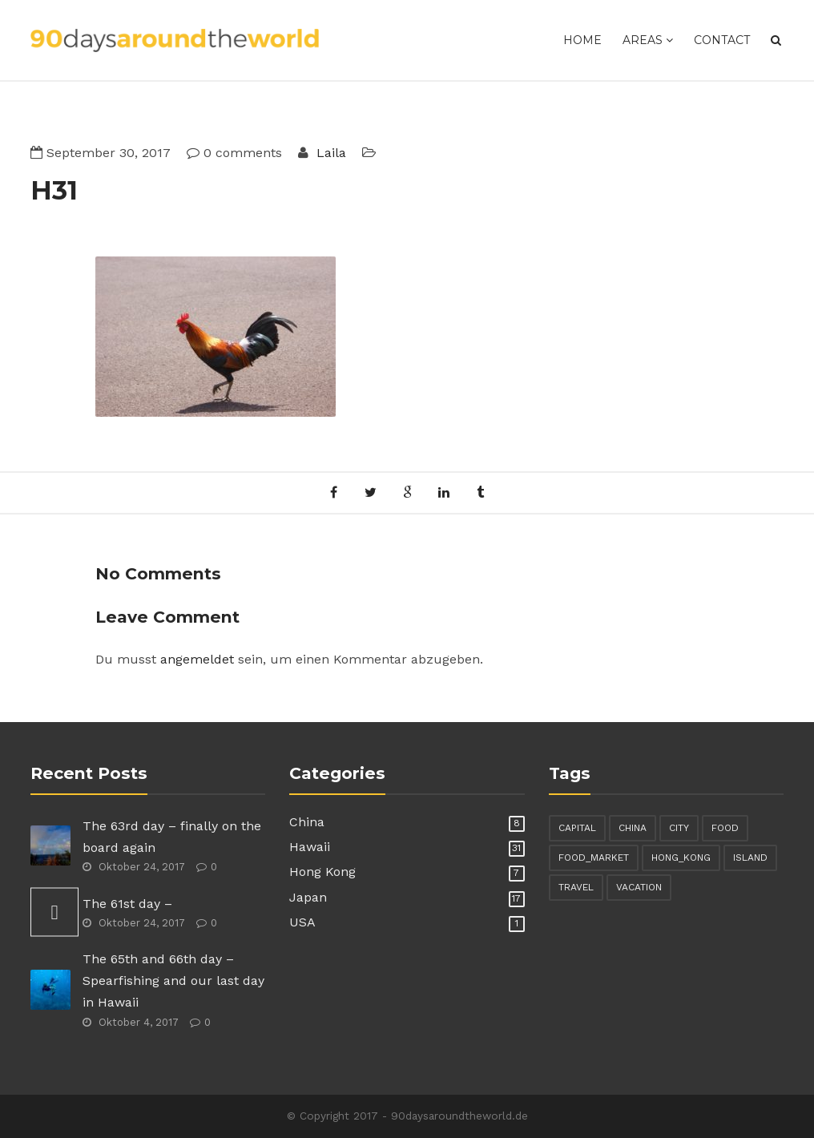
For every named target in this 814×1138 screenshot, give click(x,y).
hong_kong (681, 857)
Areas (648, 40)
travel (576, 887)
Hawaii (309, 846)
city (679, 827)
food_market (593, 857)
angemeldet (197, 659)
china (633, 827)
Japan (308, 897)
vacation (639, 887)
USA (302, 922)
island (750, 857)
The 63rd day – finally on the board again (172, 836)
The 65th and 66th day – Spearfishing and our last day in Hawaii (173, 980)
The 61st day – (127, 903)
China (306, 821)
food (725, 827)
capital (577, 827)
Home (582, 40)
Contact (722, 40)
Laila (329, 152)
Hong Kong (322, 871)
